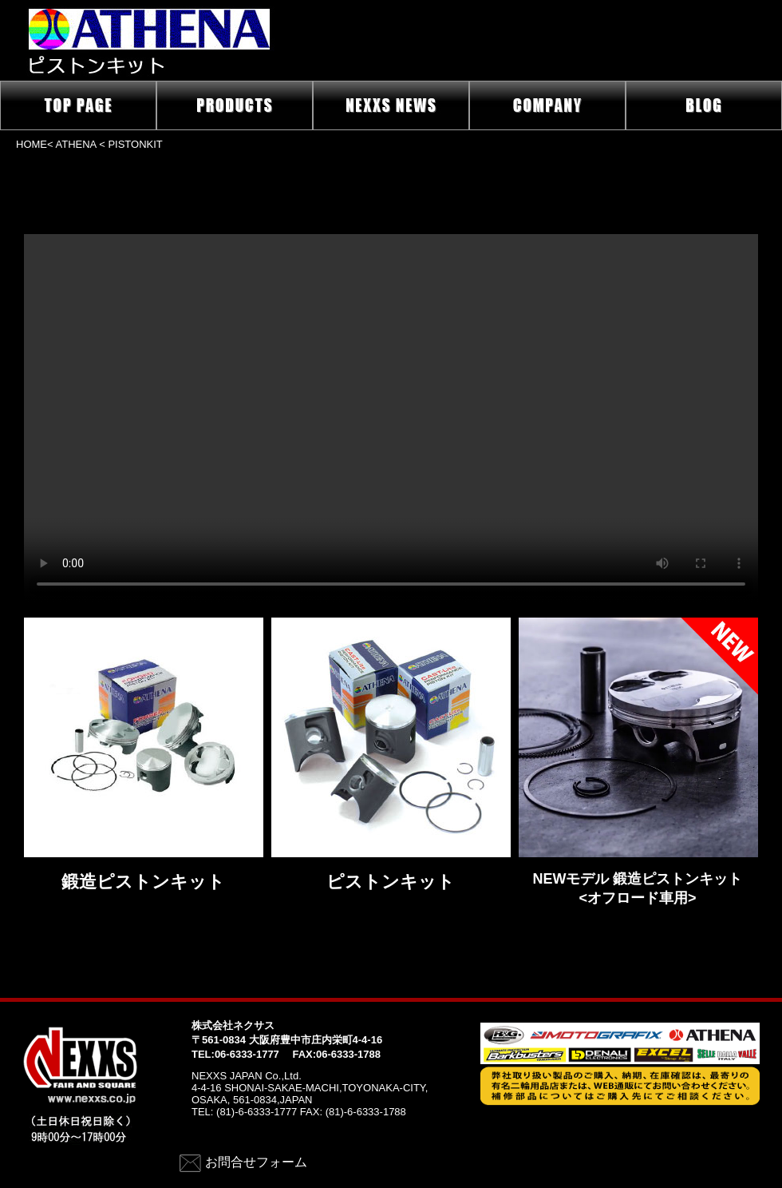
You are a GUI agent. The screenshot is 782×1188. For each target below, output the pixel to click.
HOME (31, 144)
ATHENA (76, 144)
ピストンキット (390, 882)
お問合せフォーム (256, 1162)
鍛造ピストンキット (143, 882)
